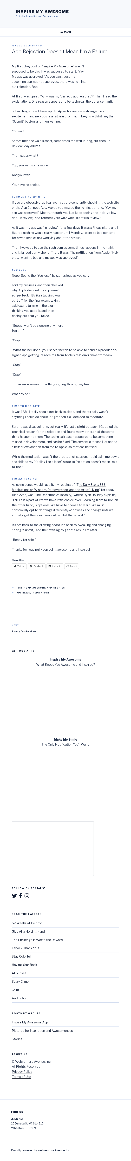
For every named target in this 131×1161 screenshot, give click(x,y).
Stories (59, 588)
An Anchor (19, 998)
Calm (15, 990)
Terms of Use (21, 1077)
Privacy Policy (22, 1071)
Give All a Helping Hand (28, 931)
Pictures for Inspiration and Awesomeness (42, 1030)
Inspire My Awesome (42, 11)
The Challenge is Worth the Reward (37, 940)
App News (23, 593)
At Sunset (19, 973)
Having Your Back (24, 965)
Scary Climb (20, 981)
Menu (65, 31)
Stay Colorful (21, 956)
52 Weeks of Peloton (27, 923)
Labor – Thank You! (25, 948)
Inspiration (40, 593)
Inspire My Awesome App (34, 588)
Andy (39, 46)
